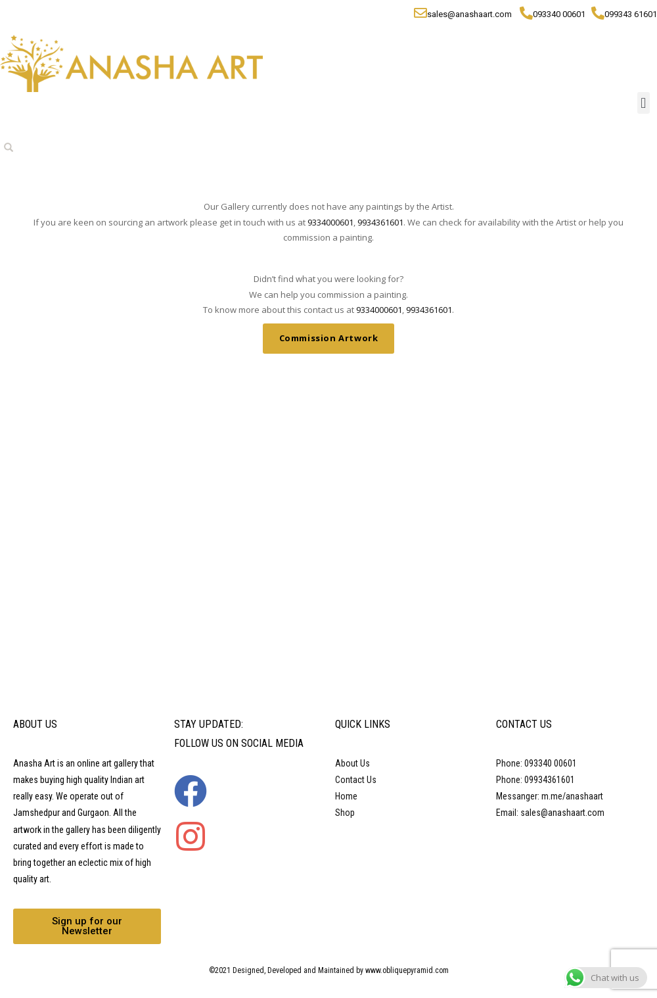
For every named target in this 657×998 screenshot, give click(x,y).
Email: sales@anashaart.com (550, 812)
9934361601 (380, 222)
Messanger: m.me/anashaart (549, 796)
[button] (643, 103)
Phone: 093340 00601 (536, 763)
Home (346, 796)
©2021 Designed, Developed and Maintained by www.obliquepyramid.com (329, 970)
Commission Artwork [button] (328, 338)
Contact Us (355, 779)
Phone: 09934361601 (535, 779)
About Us (352, 763)
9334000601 (330, 222)
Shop (345, 812)
